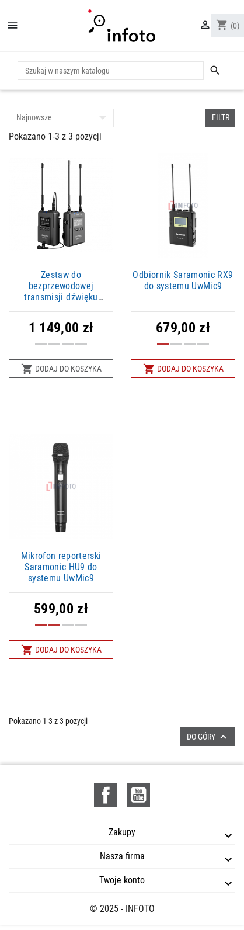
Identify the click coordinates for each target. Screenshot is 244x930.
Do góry (208, 737)
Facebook (105, 795)
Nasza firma (122, 856)
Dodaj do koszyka (61, 369)
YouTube (138, 795)
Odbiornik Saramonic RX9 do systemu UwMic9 (183, 280)
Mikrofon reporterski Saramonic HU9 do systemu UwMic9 (61, 567)
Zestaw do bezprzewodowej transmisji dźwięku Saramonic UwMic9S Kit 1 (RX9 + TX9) (61, 297)
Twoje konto (122, 880)
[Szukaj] (111, 70)
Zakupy (122, 832)
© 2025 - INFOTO (122, 908)
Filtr (220, 117)
